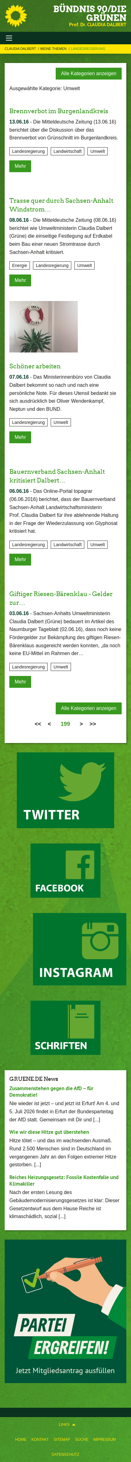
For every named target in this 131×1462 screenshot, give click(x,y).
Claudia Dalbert (21, 49)
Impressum (104, 1439)
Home (20, 1439)
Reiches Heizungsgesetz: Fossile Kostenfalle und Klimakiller (64, 1180)
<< (38, 724)
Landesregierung (88, 49)
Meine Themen (54, 49)
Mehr (20, 166)
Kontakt (40, 1439)
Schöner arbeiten (35, 366)
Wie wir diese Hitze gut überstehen (49, 1132)
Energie (19, 265)
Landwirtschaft (68, 151)
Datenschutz (65, 1454)
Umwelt (97, 151)
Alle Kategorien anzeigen (88, 73)
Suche (81, 1439)
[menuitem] (20, 1439)
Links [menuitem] (64, 1424)
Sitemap (62, 1439)
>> (93, 724)
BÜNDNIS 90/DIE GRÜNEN (89, 13)
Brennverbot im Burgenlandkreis (58, 111)
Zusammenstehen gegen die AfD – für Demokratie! (51, 1091)
